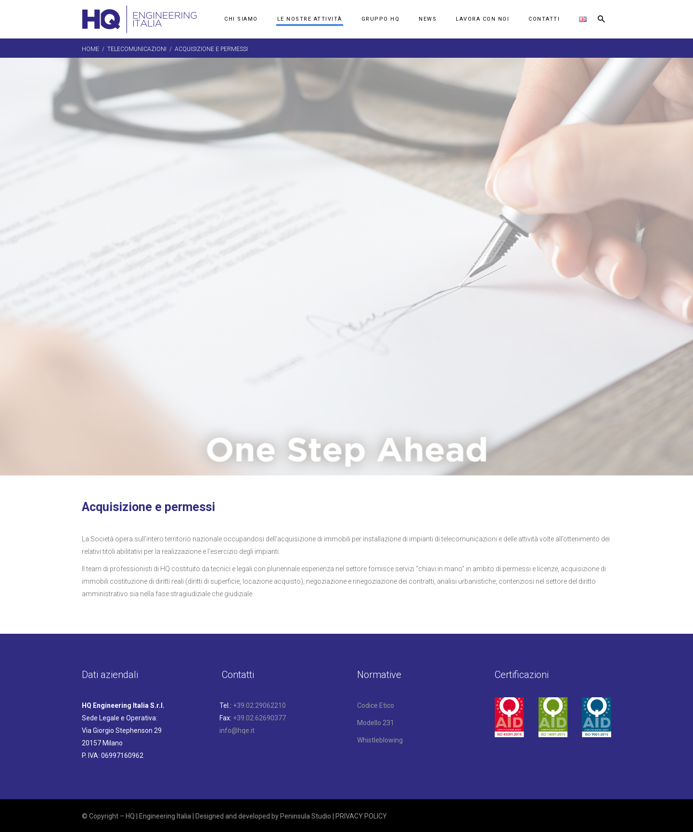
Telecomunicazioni (137, 49)
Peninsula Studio (305, 816)
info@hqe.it (237, 730)
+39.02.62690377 (259, 718)
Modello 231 (375, 723)
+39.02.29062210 (259, 705)
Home (90, 49)
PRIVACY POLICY (361, 816)
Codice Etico (375, 705)
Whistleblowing (380, 740)
